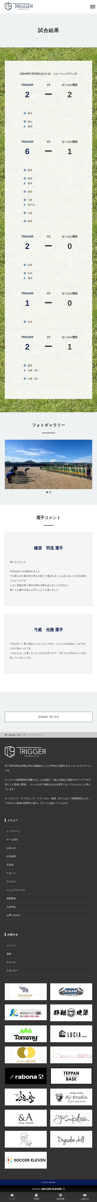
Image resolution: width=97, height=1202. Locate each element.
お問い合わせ (13, 915)
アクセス (11, 881)
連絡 (8, 953)
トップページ (13, 831)
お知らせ (11, 848)
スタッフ (11, 873)
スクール (11, 962)
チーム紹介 (12, 839)
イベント (11, 945)
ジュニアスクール (15, 890)
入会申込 (11, 906)
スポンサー (12, 970)
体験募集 (11, 898)
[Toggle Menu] (92, 6)
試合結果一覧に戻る (48, 716)
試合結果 (11, 856)
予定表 (9, 864)
